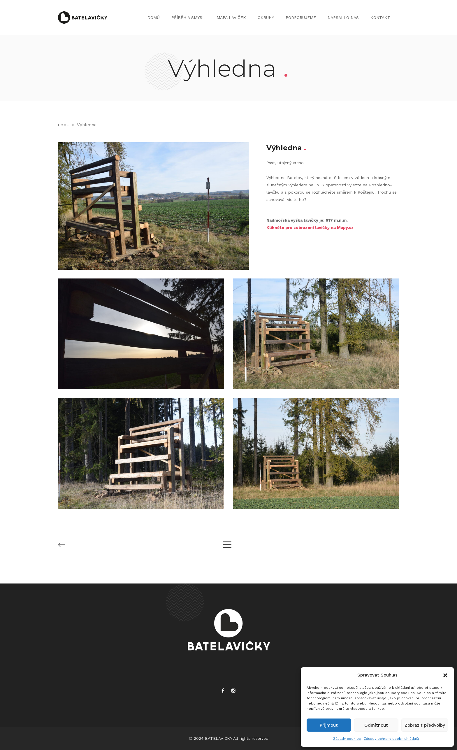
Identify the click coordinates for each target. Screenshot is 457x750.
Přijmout (329, 725)
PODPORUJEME (301, 17)
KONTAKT (380, 17)
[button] (445, 675)
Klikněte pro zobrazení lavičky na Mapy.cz (310, 227)
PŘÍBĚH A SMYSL (188, 17)
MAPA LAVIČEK (231, 17)
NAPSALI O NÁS (343, 17)
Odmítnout (376, 725)
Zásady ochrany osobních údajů (391, 739)
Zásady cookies (347, 739)
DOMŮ (153, 17)
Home (63, 125)
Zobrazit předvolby (425, 725)
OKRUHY (266, 17)
